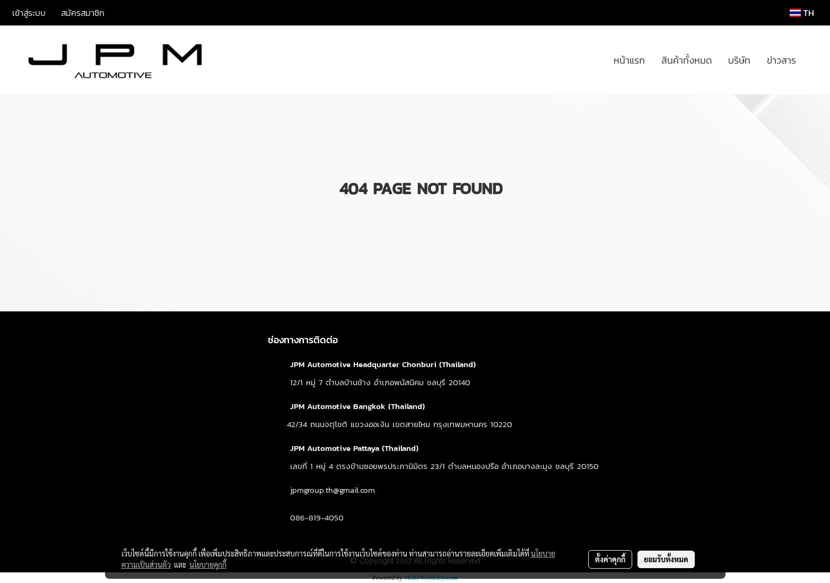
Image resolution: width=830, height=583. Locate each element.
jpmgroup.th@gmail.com (332, 490)
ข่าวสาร (781, 60)
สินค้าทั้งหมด (686, 60)
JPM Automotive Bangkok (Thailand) (357, 406)
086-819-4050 (317, 517)
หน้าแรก (629, 60)
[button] (813, 60)
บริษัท (739, 60)
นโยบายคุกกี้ (207, 564)
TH (802, 12)
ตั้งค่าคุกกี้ (610, 559)
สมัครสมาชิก (82, 12)
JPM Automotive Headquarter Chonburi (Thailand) (383, 364)
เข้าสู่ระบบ (29, 12)
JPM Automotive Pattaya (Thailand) (354, 448)
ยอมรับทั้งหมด (666, 559)
